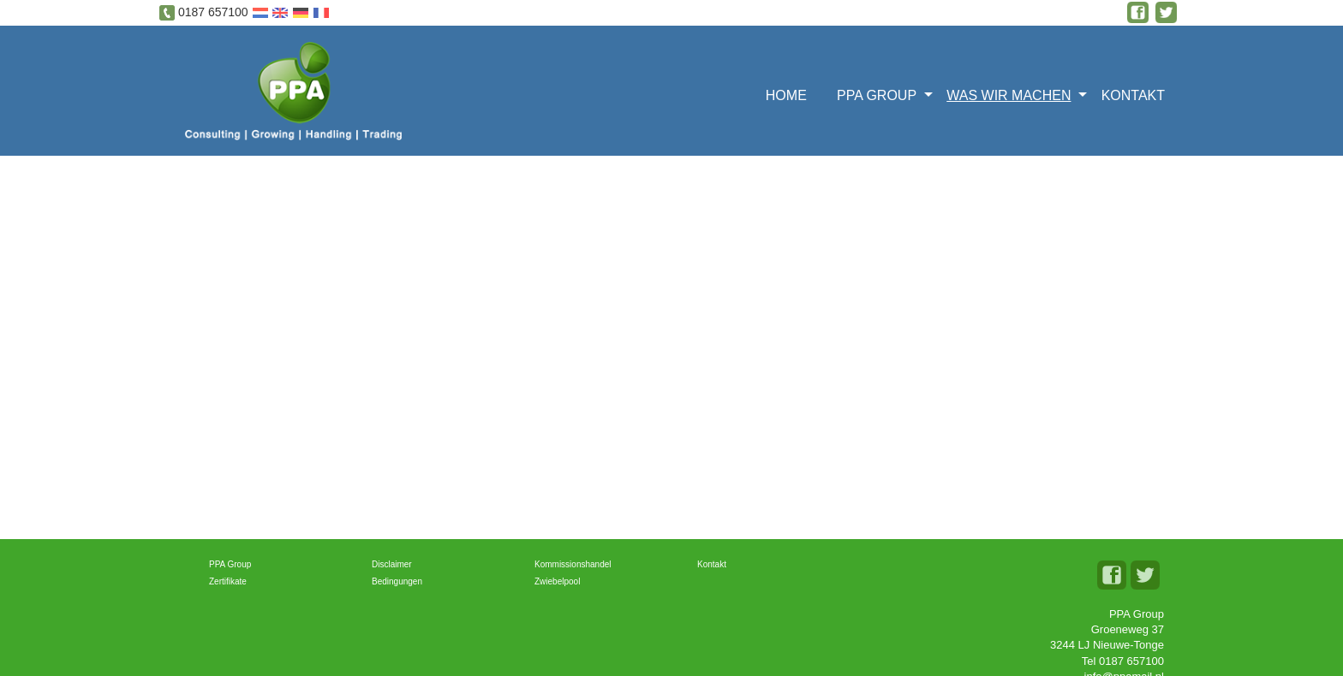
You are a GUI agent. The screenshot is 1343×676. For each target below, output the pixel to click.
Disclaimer (392, 564)
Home (786, 95)
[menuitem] (791, 93)
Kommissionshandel (573, 564)
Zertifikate (228, 581)
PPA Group (876, 95)
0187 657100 (213, 12)
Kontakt (1133, 95)
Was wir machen (1008, 95)
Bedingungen (397, 581)
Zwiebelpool (557, 581)
